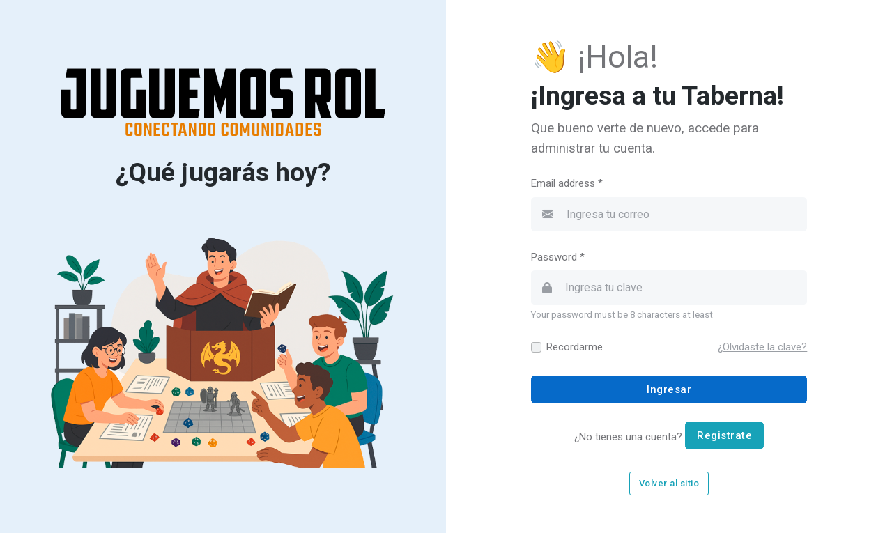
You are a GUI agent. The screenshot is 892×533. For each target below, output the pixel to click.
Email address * (567, 183)
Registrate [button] (724, 435)
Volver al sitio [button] (669, 483)
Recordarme (574, 347)
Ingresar (669, 389)
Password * (558, 257)
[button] (762, 347)
